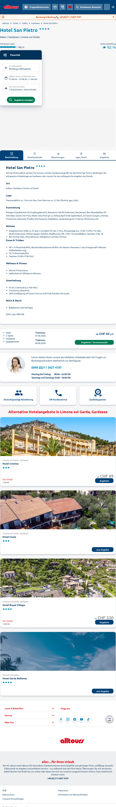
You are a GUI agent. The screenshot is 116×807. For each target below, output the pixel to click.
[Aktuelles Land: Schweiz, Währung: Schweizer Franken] (107, 7)
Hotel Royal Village (14, 606)
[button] (30, 709)
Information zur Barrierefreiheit (73, 795)
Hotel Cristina (10, 464)
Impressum (63, 791)
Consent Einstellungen (13, 800)
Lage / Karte (81, 156)
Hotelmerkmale (34, 156)
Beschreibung (11, 156)
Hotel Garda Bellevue (15, 679)
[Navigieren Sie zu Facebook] (61, 720)
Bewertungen (57, 156)
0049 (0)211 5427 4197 (46, 368)
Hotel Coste (9, 538)
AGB (4, 791)
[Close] (113, 16)
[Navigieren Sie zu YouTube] (81, 720)
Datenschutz (8, 795)
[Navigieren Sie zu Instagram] (68, 720)
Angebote (104, 156)
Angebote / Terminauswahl (94, 343)
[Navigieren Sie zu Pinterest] (74, 720)
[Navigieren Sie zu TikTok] (88, 720)
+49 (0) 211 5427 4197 (58, 779)
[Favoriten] (70, 7)
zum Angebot (102, 551)
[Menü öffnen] (113, 7)
